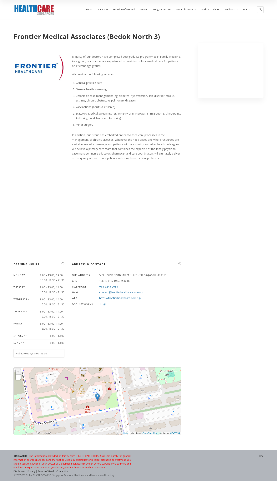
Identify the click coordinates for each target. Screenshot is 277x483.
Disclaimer (19, 471)
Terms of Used (46, 471)
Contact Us (62, 471)
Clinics (103, 9)
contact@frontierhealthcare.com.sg (121, 292)
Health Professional (124, 9)
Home (89, 9)
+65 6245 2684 (108, 286)
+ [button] (18, 372)
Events (143, 9)
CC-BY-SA (175, 433)
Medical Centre (185, 9)
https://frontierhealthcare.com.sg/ (120, 298)
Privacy (31, 471)
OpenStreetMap (149, 433)
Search (246, 9)
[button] (260, 9)
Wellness (231, 9)
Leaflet (126, 433)
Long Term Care (162, 9)
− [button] (18, 377)
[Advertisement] (231, 70)
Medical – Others (210, 9)
